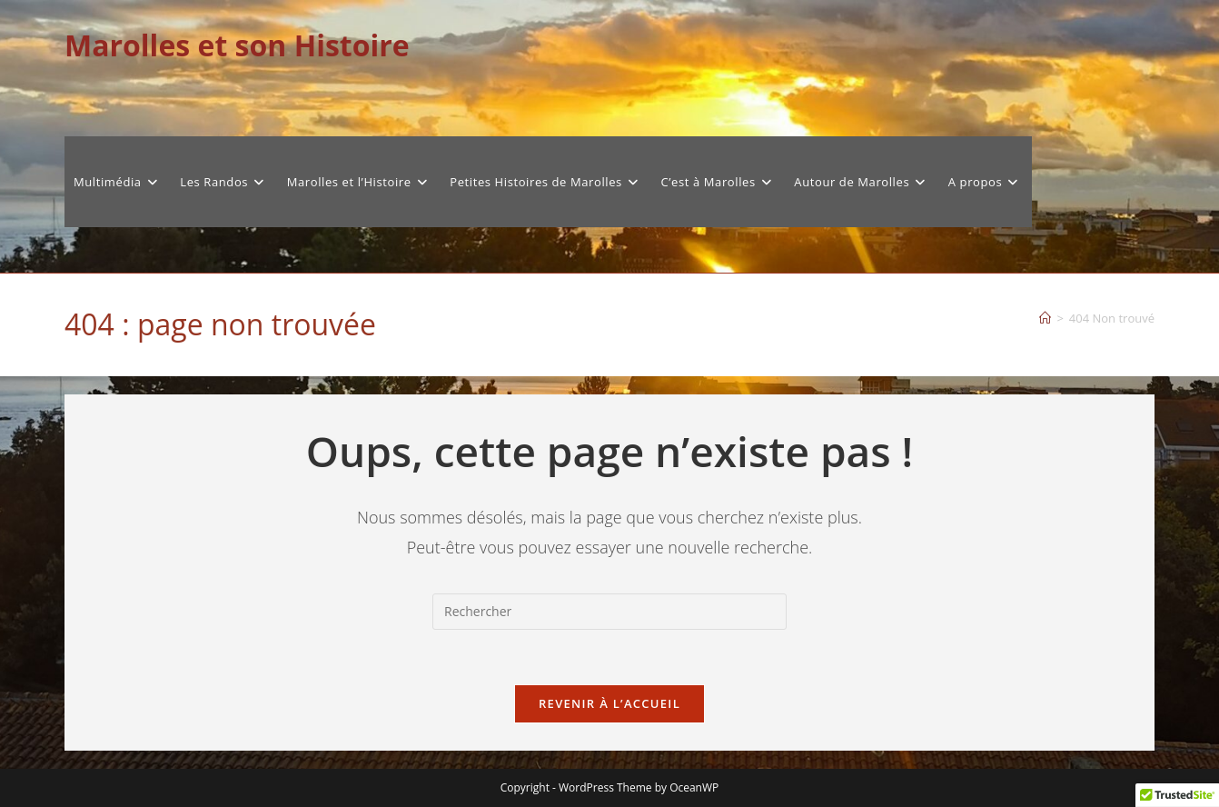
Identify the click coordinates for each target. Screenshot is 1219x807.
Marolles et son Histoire (237, 45)
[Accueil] (1045, 318)
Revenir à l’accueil (609, 703)
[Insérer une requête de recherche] (609, 611)
